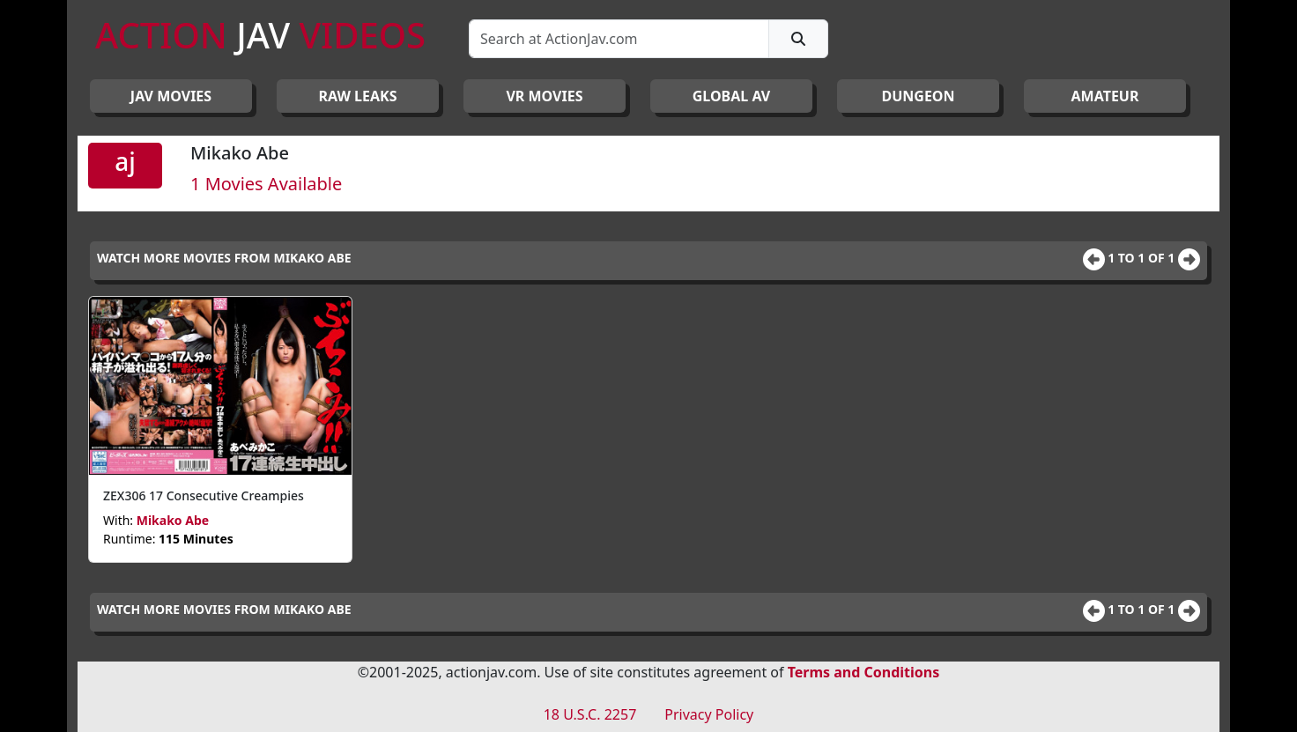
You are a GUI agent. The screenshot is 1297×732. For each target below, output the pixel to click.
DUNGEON (917, 96)
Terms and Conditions (864, 672)
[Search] (619, 38)
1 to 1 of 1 (1143, 257)
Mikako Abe (173, 520)
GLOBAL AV (732, 96)
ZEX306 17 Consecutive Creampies (203, 495)
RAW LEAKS (358, 96)
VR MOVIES (544, 96)
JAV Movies (170, 96)
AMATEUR (1105, 96)
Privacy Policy (708, 714)
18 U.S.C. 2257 (590, 714)
